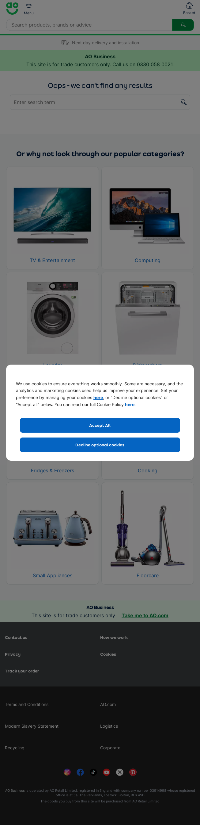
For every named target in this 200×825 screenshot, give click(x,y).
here (98, 397)
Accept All (100, 425)
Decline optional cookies (99, 444)
